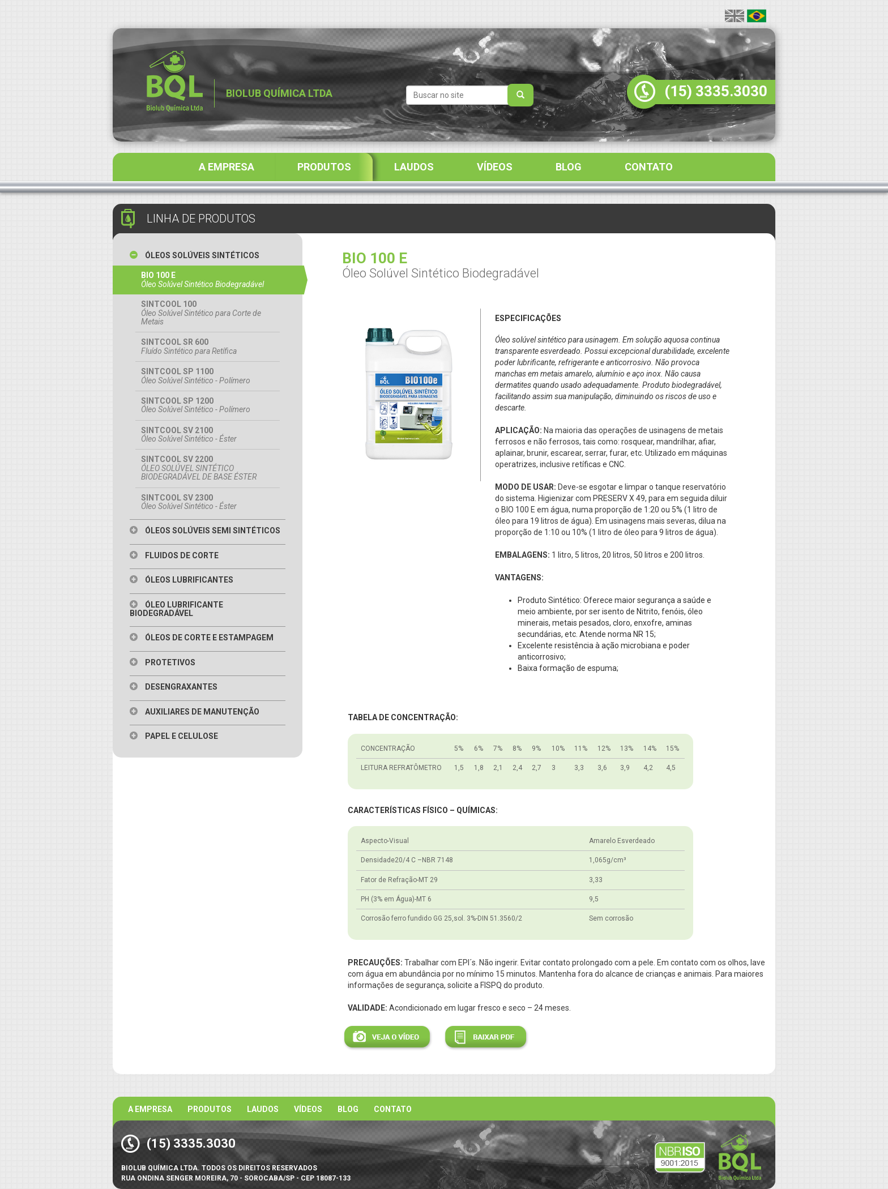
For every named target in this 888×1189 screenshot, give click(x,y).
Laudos (263, 1109)
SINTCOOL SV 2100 (207, 435)
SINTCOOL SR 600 (207, 346)
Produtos (209, 1109)
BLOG (569, 167)
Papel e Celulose (174, 736)
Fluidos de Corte (174, 555)
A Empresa (150, 1109)
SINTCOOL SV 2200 (207, 468)
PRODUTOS (324, 167)
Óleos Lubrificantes (181, 579)
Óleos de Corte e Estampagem (202, 637)
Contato (393, 1109)
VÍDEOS (495, 167)
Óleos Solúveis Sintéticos (194, 255)
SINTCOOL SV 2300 (207, 502)
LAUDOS (414, 167)
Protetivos (162, 662)
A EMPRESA (226, 167)
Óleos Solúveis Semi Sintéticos (205, 530)
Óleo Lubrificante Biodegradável (176, 609)
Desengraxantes (173, 686)
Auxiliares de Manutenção (194, 711)
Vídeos (308, 1109)
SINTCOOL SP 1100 (207, 376)
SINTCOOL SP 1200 (207, 405)
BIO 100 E (207, 280)
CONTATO (649, 167)
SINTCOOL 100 (207, 313)
